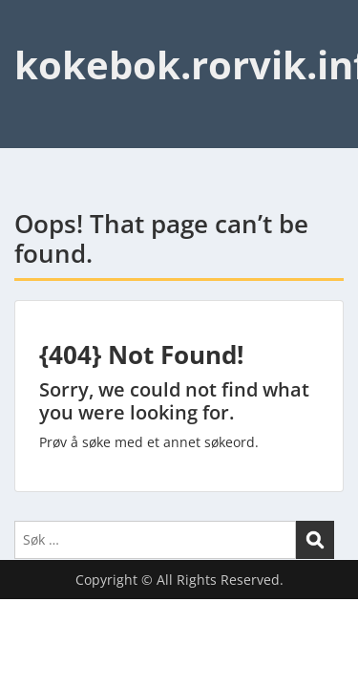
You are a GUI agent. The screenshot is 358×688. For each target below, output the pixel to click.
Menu (34, 32)
